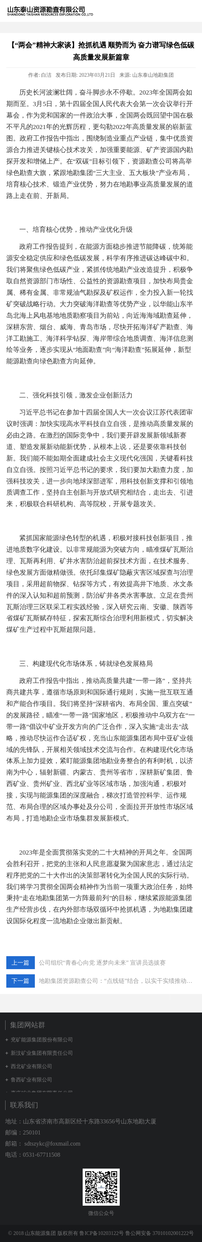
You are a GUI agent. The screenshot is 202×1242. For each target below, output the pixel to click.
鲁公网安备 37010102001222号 (159, 1233)
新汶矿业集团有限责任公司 (42, 1053)
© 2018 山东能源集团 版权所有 (43, 1233)
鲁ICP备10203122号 (101, 1233)
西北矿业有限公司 (31, 1066)
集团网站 (177, 11)
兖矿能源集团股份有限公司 (42, 1040)
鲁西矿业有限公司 (31, 1080)
